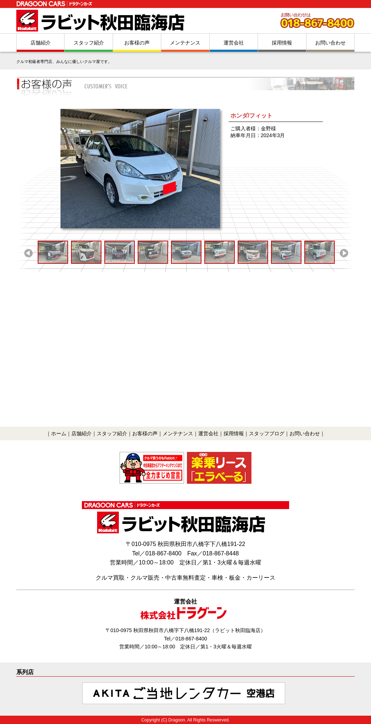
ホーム (58, 433)
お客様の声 (137, 43)
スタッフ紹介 (89, 43)
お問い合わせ (330, 43)
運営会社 (234, 43)
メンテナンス (185, 43)
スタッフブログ (266, 433)
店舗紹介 (40, 43)
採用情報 (282, 43)
